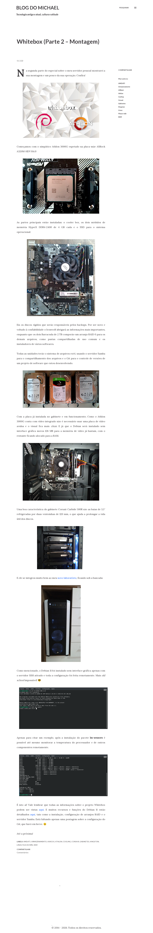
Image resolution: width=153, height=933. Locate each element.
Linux (120, 110)
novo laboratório (67, 577)
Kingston (121, 107)
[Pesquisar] (124, 7)
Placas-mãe (122, 114)
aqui (41, 809)
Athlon (120, 93)
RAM (120, 117)
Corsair (120, 100)
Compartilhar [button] (125, 70)
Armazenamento (124, 87)
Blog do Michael (37, 8)
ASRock (121, 90)
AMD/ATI (121, 83)
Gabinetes (122, 103)
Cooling (121, 97)
